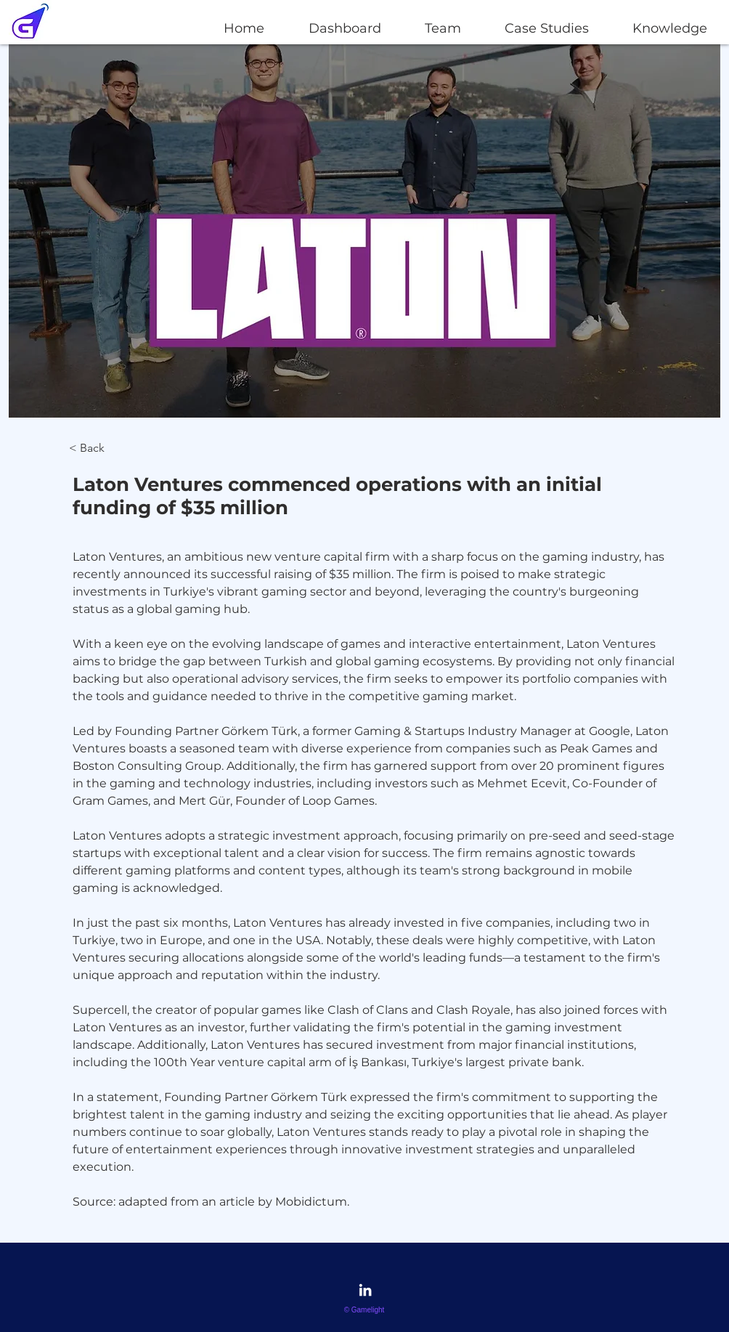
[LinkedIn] (365, 1290)
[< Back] (109, 448)
